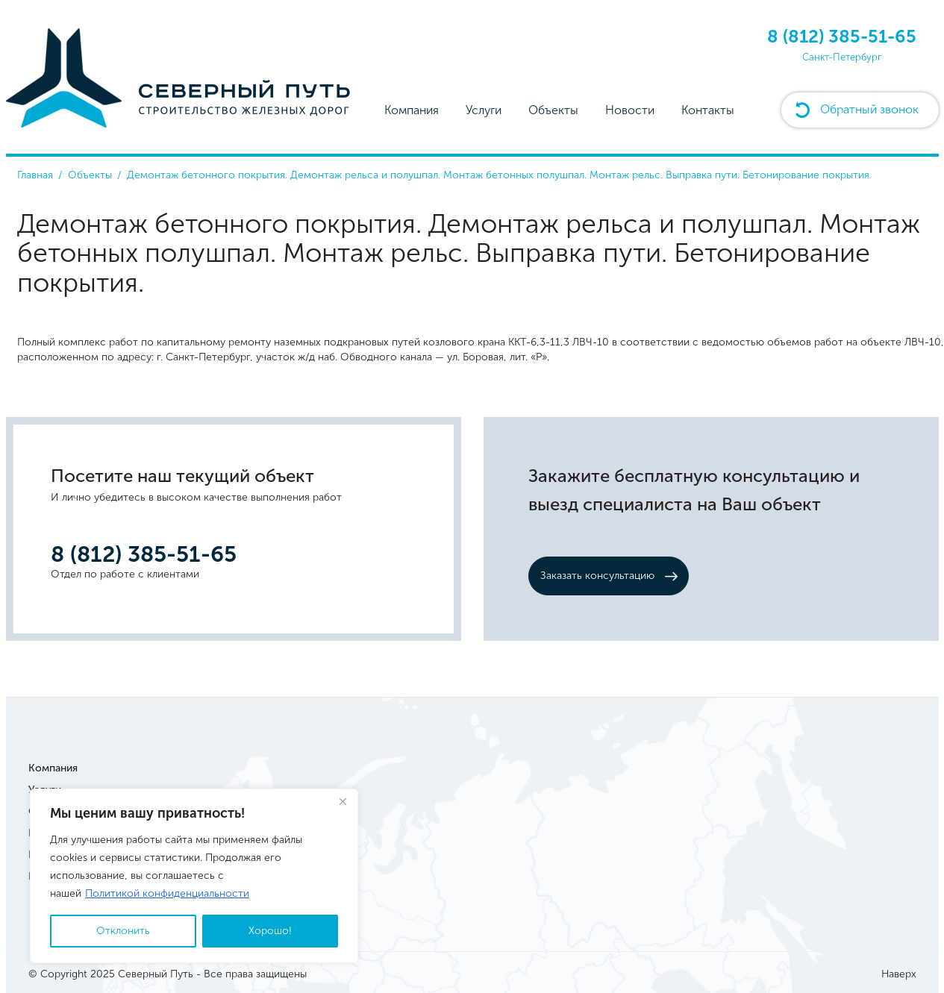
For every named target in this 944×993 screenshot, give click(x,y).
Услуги (483, 110)
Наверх (898, 974)
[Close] (342, 801)
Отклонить (123, 930)
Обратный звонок (869, 109)
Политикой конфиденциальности (167, 893)
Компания (411, 110)
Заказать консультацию (597, 575)
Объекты (553, 110)
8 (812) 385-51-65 (841, 36)
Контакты (707, 110)
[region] (194, 876)
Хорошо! (270, 930)
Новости (629, 110)
